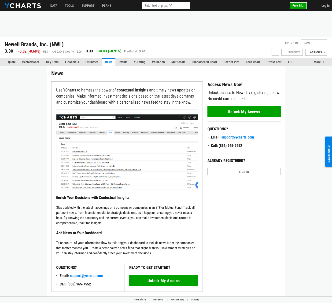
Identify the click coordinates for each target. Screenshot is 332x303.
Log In (325, 5)
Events (123, 62)
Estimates (91, 62)
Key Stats (52, 62)
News (108, 62)
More (317, 62)
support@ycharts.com (86, 276)
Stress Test (274, 62)
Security (195, 299)
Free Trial (298, 5)
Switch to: (292, 42)
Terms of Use (139, 299)
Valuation (158, 62)
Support (88, 5)
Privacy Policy (177, 299)
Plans (106, 5)
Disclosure (158, 299)
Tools (69, 5)
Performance (31, 62)
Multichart (178, 62)
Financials (72, 62)
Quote (12, 62)
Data (53, 5)
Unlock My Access (164, 280)
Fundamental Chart (204, 62)
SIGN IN (244, 172)
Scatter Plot (231, 62)
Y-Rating (139, 62)
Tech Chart (253, 62)
